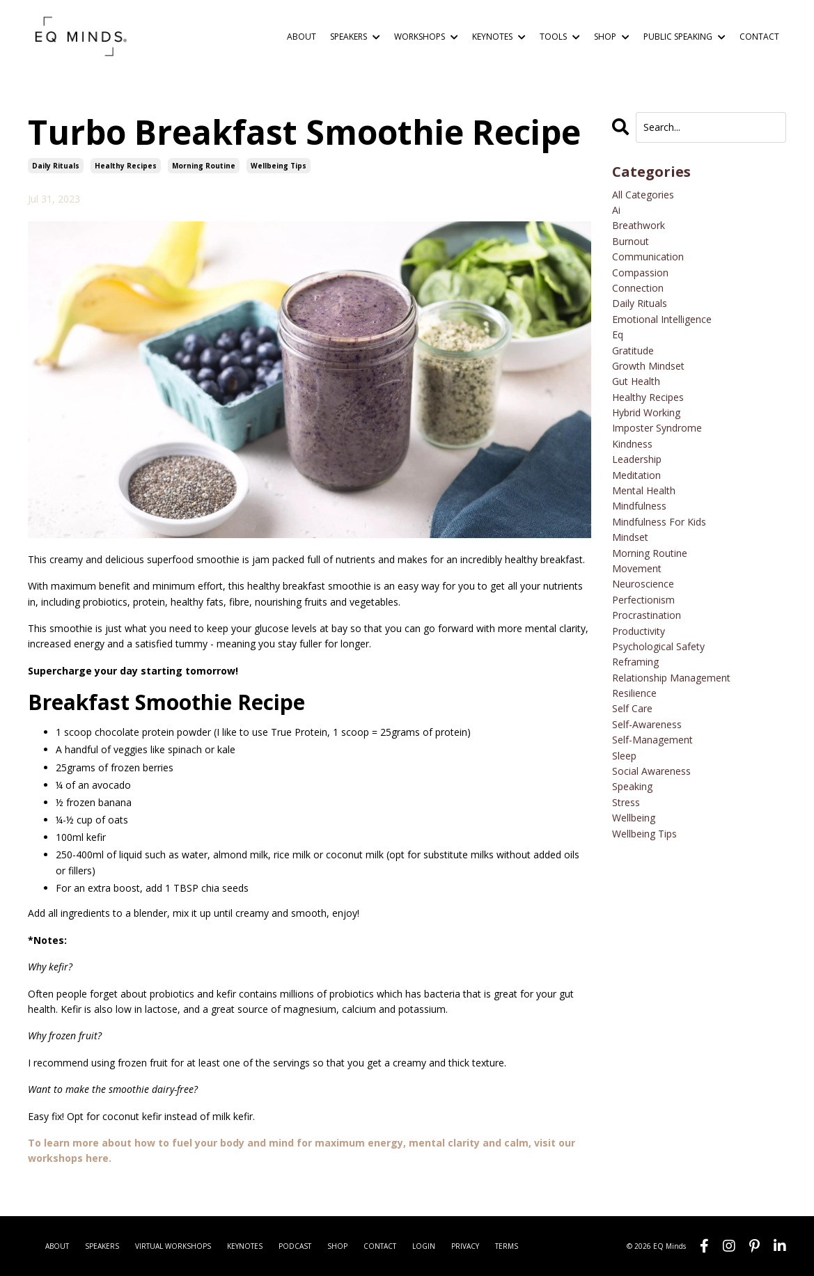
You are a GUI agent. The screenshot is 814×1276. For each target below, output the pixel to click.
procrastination (646, 615)
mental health (643, 490)
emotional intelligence (662, 319)
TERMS (506, 1246)
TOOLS (560, 36)
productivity (638, 631)
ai (616, 209)
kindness (632, 443)
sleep (624, 755)
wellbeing (633, 817)
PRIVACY (465, 1246)
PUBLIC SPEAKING (684, 36)
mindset (630, 537)
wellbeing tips (278, 166)
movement (637, 568)
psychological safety (658, 646)
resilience (634, 693)
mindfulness (639, 505)
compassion (640, 272)
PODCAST (295, 1246)
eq (617, 334)
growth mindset (648, 365)
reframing (635, 661)
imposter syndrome (657, 427)
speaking (632, 786)
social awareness (651, 771)
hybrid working (646, 412)
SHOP (611, 36)
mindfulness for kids (659, 521)
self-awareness (647, 724)
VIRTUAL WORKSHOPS (173, 1246)
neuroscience (643, 583)
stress (626, 802)
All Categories (643, 194)
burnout (630, 241)
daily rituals (55, 166)
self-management (652, 739)
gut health (636, 381)
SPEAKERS (355, 36)
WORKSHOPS (426, 36)
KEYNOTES (499, 36)
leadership (637, 459)
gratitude (633, 350)
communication (648, 256)
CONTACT (759, 36)
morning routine (203, 166)
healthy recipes (126, 166)
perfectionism (643, 599)
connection (638, 287)
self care (632, 708)
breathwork (638, 225)
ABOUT (301, 36)
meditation (636, 475)
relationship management (671, 677)
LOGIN (423, 1246)
